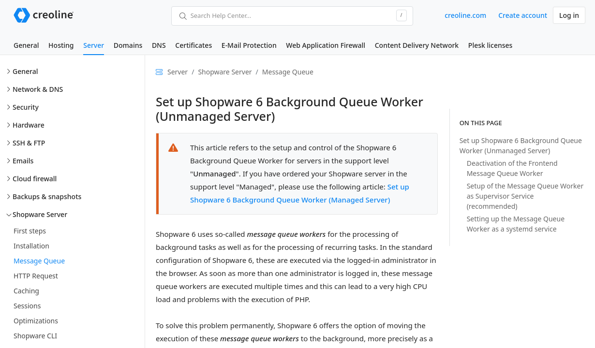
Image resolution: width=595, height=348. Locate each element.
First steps (30, 230)
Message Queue (39, 260)
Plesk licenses (490, 45)
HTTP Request (36, 275)
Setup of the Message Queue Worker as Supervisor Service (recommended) (525, 196)
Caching (26, 290)
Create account (522, 15)
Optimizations (36, 320)
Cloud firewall (35, 178)
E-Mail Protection (249, 45)
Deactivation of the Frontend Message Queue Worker (512, 168)
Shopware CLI (35, 335)
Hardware (29, 125)
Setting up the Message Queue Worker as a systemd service (516, 223)
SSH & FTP (29, 142)
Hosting (61, 45)
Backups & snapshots (47, 196)
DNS (159, 45)
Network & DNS (38, 89)
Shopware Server (40, 214)
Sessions (27, 305)
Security (26, 107)
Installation (31, 245)
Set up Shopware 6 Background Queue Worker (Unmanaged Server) (521, 145)
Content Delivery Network (417, 45)
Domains (128, 45)
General (26, 45)
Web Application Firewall (325, 45)
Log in (569, 15)
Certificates (193, 45)
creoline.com (465, 15)
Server (93, 45)
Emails (23, 160)
